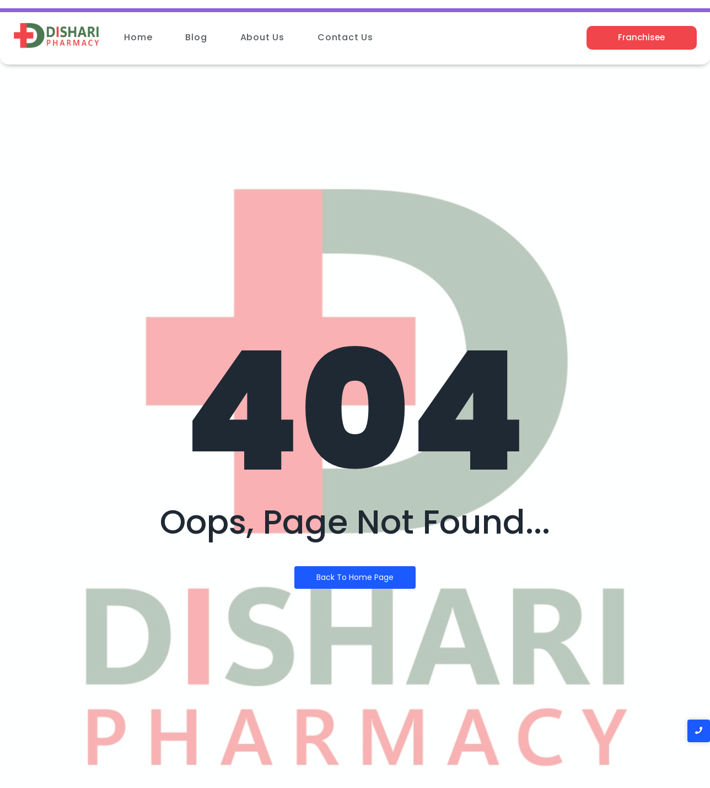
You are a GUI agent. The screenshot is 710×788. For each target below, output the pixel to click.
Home (138, 37)
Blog (196, 37)
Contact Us (345, 37)
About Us (262, 37)
